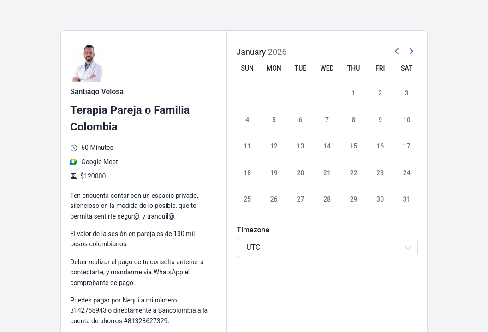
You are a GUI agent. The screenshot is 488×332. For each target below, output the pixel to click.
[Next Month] (411, 52)
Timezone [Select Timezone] (253, 229)
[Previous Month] (397, 52)
